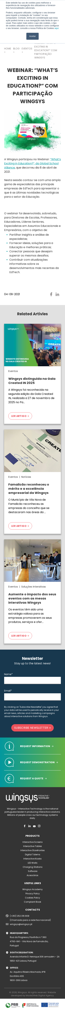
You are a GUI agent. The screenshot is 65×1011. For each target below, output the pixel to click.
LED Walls (32, 862)
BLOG (16, 48)
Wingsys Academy (32, 889)
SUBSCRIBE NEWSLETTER (32, 728)
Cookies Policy (32, 897)
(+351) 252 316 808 (19, 915)
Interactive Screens (33, 842)
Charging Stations (32, 867)
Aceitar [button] (32, 36)
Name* (8, 674)
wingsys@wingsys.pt (21, 924)
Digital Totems (32, 854)
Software (32, 871)
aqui (57, 28)
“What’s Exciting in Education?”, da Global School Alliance (32, 163)
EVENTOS (27, 48)
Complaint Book (32, 901)
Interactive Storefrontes (32, 850)
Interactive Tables (32, 846)
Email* (8, 690)
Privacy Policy (32, 893)
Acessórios (32, 875)
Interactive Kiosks (32, 858)
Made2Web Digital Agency (40, 995)
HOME (7, 48)
